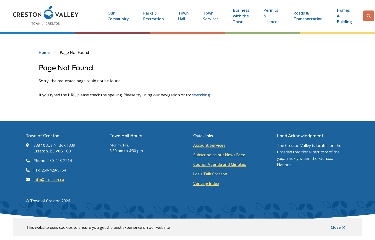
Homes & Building (344, 16)
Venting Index (206, 183)
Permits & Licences (271, 16)
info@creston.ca (48, 179)
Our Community (118, 15)
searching (201, 95)
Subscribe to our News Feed (219, 154)
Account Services (209, 145)
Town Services (211, 15)
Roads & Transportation (308, 15)
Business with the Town (241, 16)
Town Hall (183, 15)
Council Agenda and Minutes (219, 164)
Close (336, 227)
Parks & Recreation (153, 15)
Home (44, 52)
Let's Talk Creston (210, 174)
